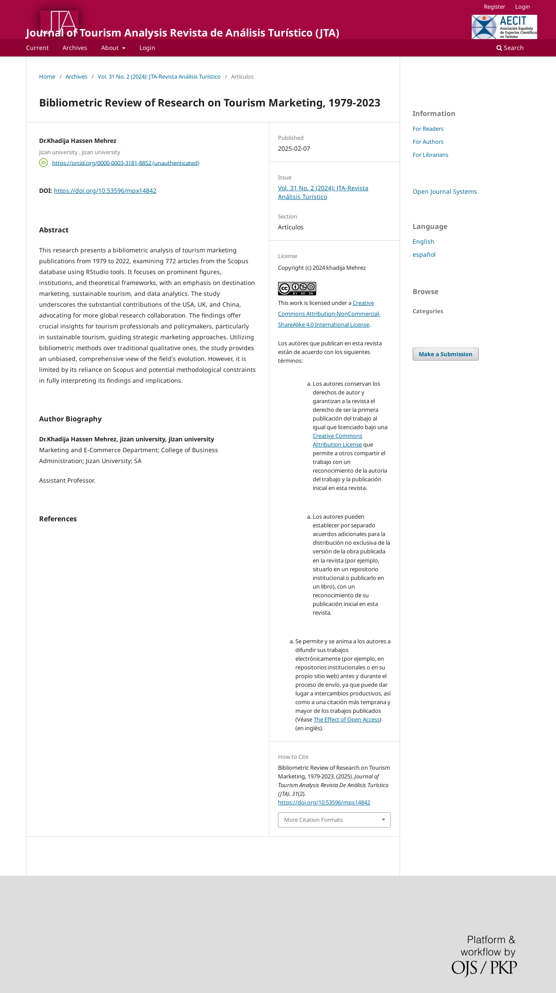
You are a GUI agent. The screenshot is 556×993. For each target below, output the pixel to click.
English (423, 241)
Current (37, 47)
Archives (75, 47)
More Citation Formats (313, 820)
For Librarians (430, 155)
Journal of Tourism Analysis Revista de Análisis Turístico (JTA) (182, 32)
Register (494, 6)
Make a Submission (446, 354)
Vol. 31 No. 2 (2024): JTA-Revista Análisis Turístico (159, 76)
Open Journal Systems (445, 191)
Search (510, 47)
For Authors (428, 142)
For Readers (428, 128)
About (110, 47)
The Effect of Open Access (347, 719)
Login (147, 47)
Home (47, 76)
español (424, 254)
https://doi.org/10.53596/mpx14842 (105, 190)
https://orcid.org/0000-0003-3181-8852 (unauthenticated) (125, 162)
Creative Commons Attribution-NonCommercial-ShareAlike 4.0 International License (329, 313)
